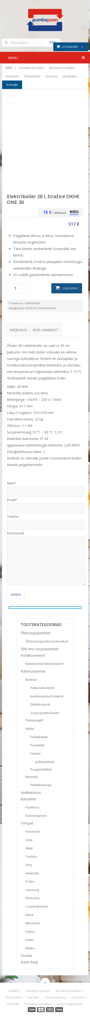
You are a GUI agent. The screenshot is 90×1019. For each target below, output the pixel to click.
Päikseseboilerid (42, 688)
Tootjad (27, 823)
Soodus (26, 955)
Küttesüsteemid (33, 671)
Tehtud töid (32, 76)
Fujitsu (30, 932)
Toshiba (31, 857)
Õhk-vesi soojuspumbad (39, 649)
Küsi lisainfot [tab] (45, 330)
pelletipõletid (44, 762)
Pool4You (32, 807)
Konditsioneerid (33, 655)
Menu (13, 57)
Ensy (28, 865)
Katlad (29, 729)
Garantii (51, 76)
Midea (29, 948)
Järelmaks (70, 76)
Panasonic (32, 832)
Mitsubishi (32, 923)
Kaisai (29, 915)
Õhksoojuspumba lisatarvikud (46, 641)
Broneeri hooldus (62, 68)
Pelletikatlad (39, 737)
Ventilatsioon (31, 792)
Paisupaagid (34, 720)
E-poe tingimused (69, 1004)
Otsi (52, 42)
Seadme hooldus (31, 68)
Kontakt (12, 84)
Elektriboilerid (46, 308)
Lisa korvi (70, 288)
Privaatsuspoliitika (37, 1004)
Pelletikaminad (40, 785)
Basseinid (28, 799)
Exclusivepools (36, 816)
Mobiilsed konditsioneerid (44, 664)
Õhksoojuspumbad (35, 633)
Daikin (29, 940)
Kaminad (31, 777)
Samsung (32, 890)
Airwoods (32, 873)
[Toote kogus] (17, 288)
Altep (29, 848)
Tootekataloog (55, 997)
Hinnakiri (12, 76)
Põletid (35, 754)
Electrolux (32, 898)
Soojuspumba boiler (45, 713)
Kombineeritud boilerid (46, 696)
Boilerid (31, 308)
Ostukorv (70, 47)
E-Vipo (30, 881)
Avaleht (13, 990)
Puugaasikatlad (41, 769)
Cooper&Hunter (36, 906)
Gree (29, 840)
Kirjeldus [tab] (18, 330)
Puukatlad (37, 745)
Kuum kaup (29, 962)
